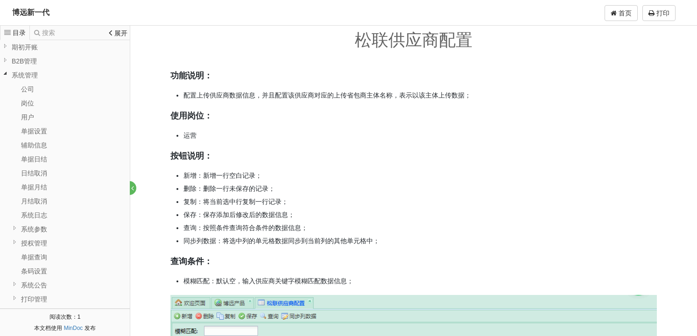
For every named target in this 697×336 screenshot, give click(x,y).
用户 (27, 117)
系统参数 (34, 229)
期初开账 (25, 47)
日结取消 (34, 173)
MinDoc (73, 328)
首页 (621, 13)
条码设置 (34, 271)
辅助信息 (34, 145)
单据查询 (34, 257)
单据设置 (34, 131)
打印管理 (34, 299)
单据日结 (34, 159)
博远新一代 (30, 12)
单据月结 (34, 187)
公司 (27, 89)
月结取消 (34, 201)
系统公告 (34, 285)
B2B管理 (24, 61)
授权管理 (34, 243)
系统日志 (34, 215)
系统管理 (25, 75)
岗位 (27, 103)
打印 (658, 13)
